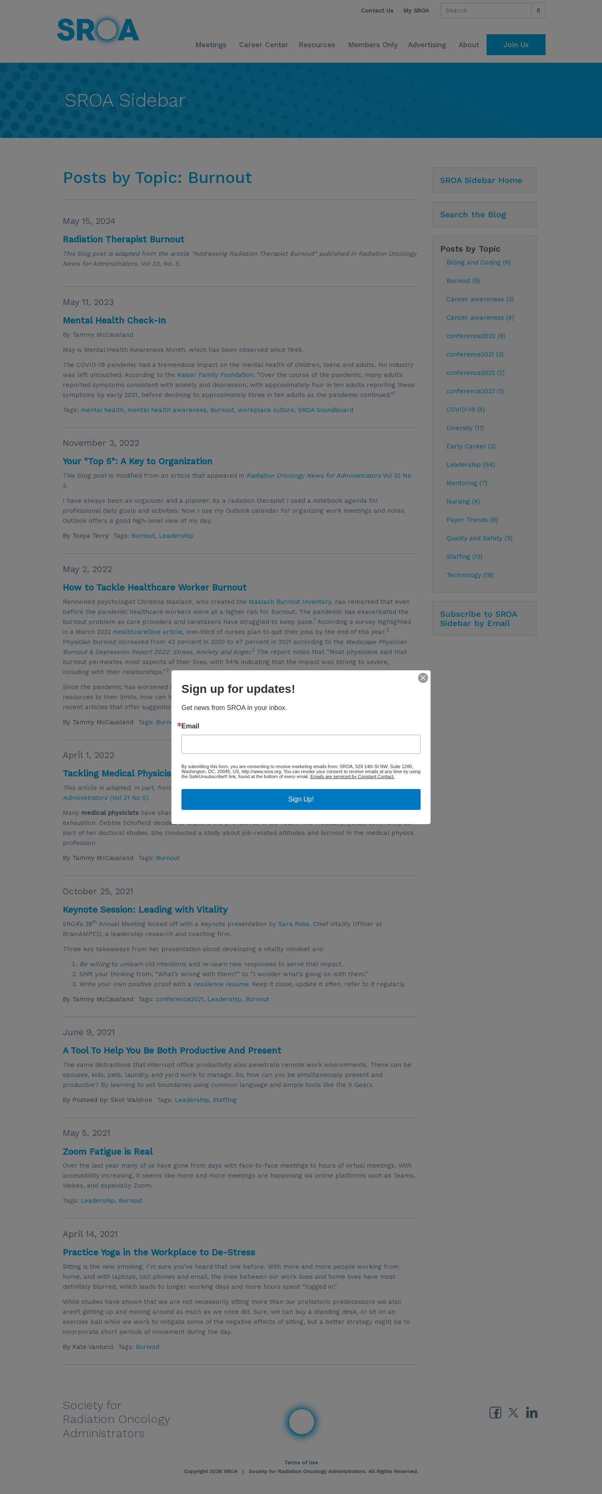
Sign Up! (301, 799)
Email (190, 726)
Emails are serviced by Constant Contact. (352, 776)
